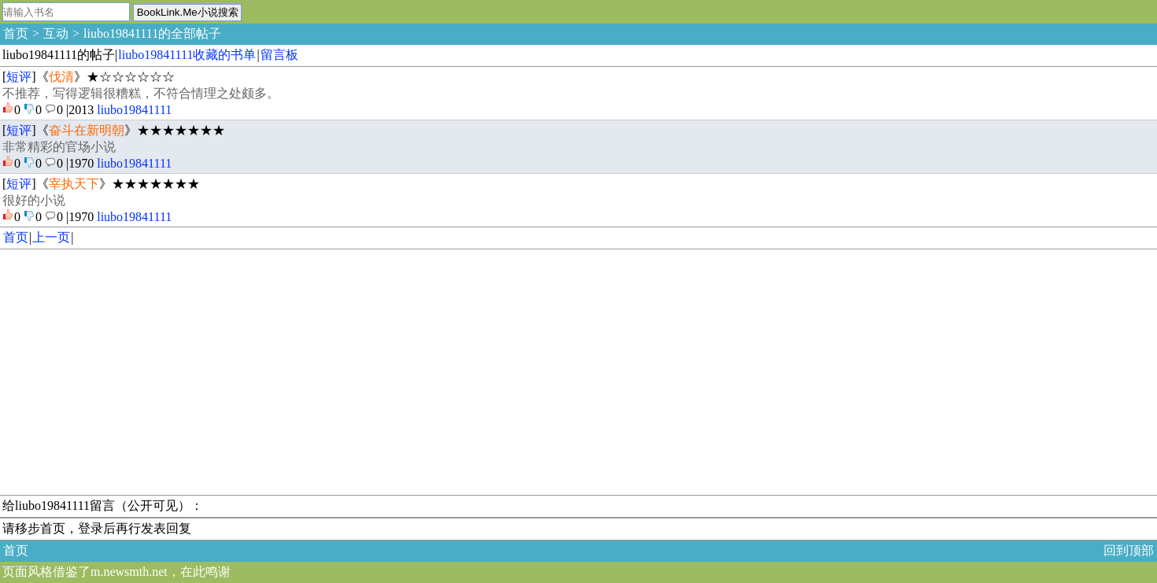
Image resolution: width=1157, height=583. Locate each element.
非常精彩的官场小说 (59, 146)
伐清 (61, 76)
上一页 (51, 237)
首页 (15, 33)
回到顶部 (1128, 550)
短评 (18, 76)
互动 (55, 33)
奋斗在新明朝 (86, 130)
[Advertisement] (472, 372)
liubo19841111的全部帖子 (152, 33)
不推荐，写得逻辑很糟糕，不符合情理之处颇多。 (140, 93)
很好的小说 (33, 200)
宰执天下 (74, 183)
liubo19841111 (134, 109)
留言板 (279, 54)
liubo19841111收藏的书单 (187, 54)
